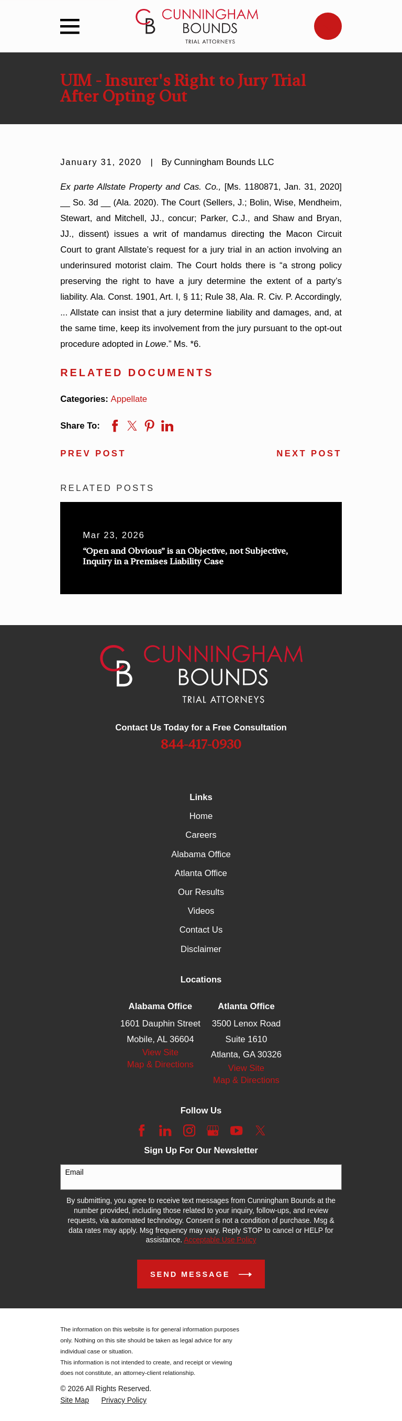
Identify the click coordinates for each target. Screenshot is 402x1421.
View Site (160, 1052)
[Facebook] (142, 1130)
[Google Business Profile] (213, 1130)
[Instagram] (189, 1130)
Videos (201, 911)
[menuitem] (74, 1400)
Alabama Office (201, 854)
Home (201, 816)
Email (74, 1172)
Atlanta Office (201, 873)
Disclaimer (201, 949)
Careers (200, 835)
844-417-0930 (201, 744)
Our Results (201, 892)
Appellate (129, 399)
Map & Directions (160, 1064)
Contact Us (201, 930)
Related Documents (137, 372)
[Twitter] (260, 1130)
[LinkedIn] (165, 1130)
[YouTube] (236, 1130)
